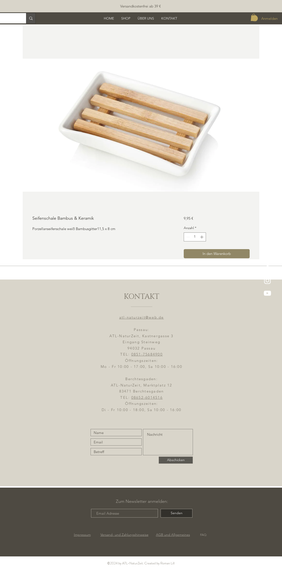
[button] (254, 17)
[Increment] (202, 237)
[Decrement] (187, 237)
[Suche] (30, 18)
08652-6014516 (147, 397)
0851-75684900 (147, 354)
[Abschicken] (176, 460)
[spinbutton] (194, 237)
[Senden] (176, 513)
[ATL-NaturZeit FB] (267, 268)
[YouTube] (267, 293)
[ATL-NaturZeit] (267, 280)
